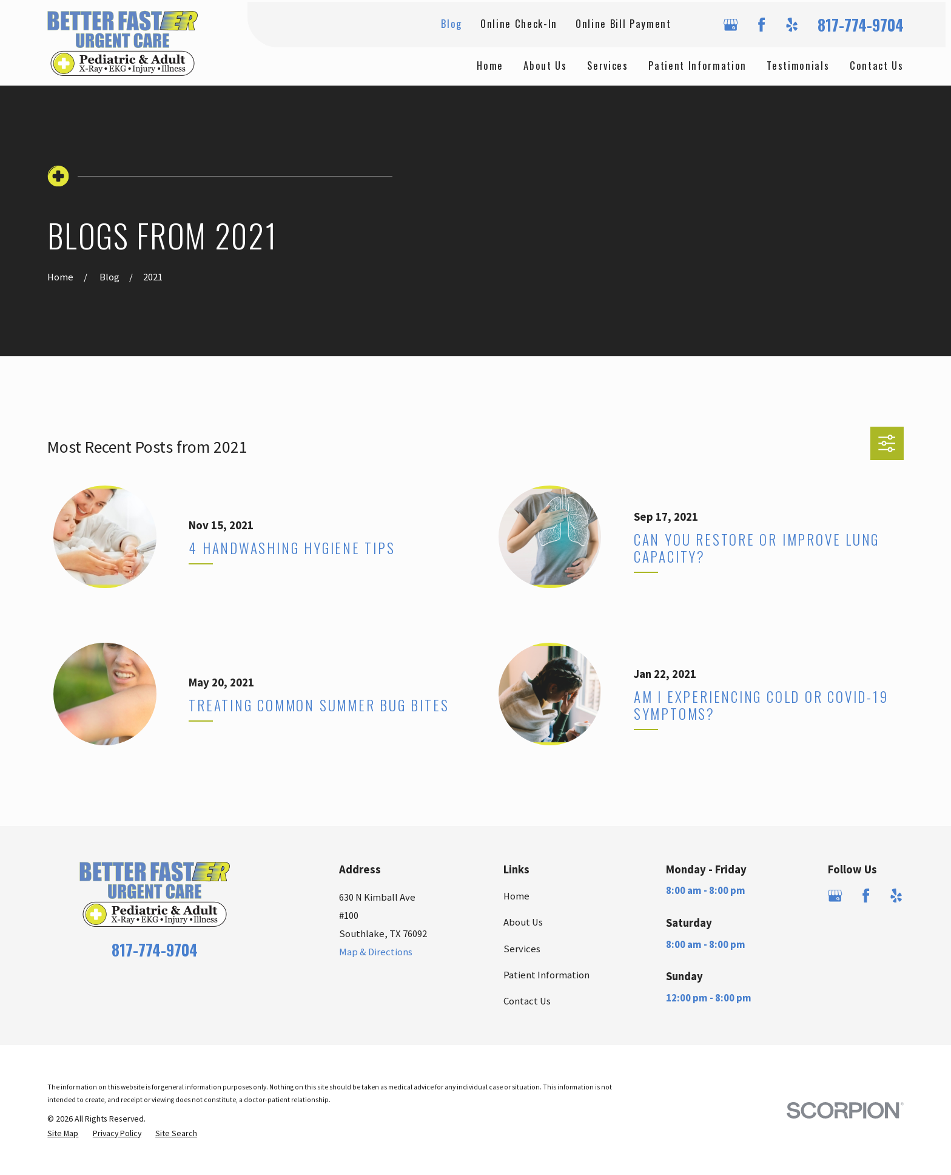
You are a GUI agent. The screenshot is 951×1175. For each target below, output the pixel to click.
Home (516, 896)
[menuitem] (62, 1133)
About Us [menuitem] (544, 65)
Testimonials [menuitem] (798, 65)
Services (521, 949)
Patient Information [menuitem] (697, 65)
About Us (523, 922)
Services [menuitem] (607, 65)
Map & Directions (375, 952)
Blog (451, 23)
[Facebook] (761, 25)
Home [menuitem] (490, 65)
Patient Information (546, 975)
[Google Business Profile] (731, 25)
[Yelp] (792, 25)
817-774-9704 (861, 24)
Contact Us (527, 1001)
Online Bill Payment (623, 23)
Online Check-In (518, 23)
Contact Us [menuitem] (877, 65)
